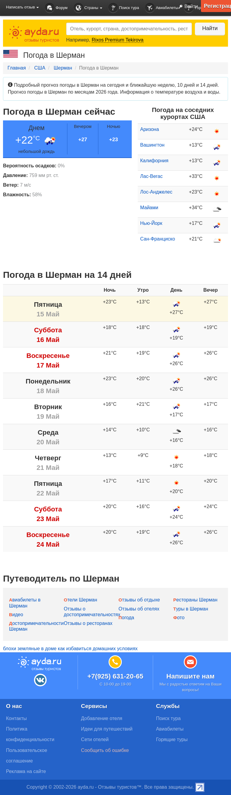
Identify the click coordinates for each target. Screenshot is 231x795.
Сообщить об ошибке (105, 750)
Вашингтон (152, 145)
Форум (56, 8)
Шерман (63, 67)
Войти (187, 7)
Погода (126, 617)
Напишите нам (190, 676)
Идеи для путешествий (106, 728)
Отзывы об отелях (139, 608)
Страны (88, 8)
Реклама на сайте (26, 771)
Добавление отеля (101, 718)
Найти (209, 28)
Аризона (149, 129)
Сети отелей (95, 739)
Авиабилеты (161, 8)
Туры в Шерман (190, 608)
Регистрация (217, 6)
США (39, 67)
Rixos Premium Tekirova (117, 39)
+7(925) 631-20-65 (115, 676)
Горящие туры (172, 739)
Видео (16, 614)
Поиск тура (123, 8)
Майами (149, 207)
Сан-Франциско (157, 238)
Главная (17, 67)
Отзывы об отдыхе (139, 599)
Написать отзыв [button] (22, 7)
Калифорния (154, 160)
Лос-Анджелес (156, 191)
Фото (178, 617)
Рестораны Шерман (195, 599)
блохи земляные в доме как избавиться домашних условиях (70, 648)
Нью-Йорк (151, 223)
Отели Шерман (80, 599)
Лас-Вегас (151, 176)
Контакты (16, 718)
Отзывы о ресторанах (88, 623)
